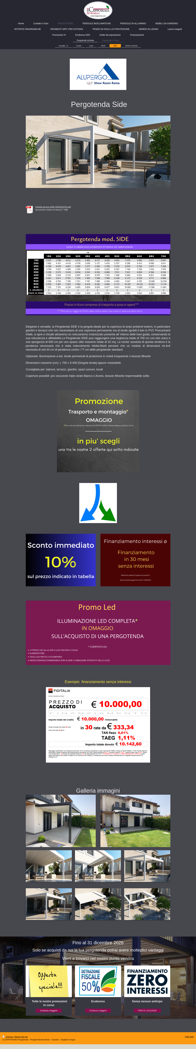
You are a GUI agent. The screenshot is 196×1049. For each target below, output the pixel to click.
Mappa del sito (21, 1037)
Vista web (189, 1036)
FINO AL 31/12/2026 (147, 1010)
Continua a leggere (48, 1010)
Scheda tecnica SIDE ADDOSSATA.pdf (53, 207)
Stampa (7, 1037)
